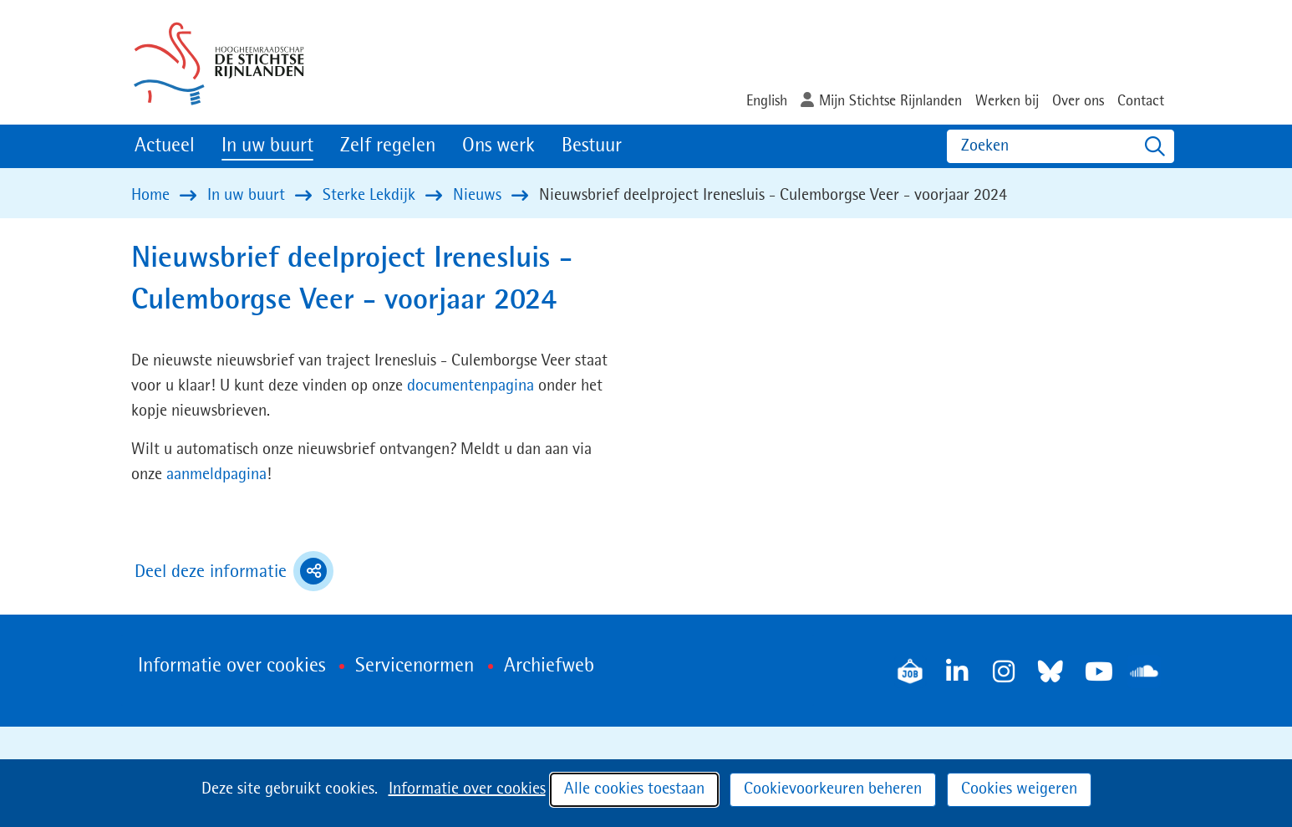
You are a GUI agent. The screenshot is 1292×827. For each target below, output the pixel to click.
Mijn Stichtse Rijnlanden (890, 101)
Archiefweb (549, 666)
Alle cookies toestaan (634, 789)
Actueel (165, 146)
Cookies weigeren (1019, 789)
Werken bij (1007, 101)
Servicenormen (414, 666)
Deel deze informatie (234, 571)
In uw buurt (267, 146)
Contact (1140, 101)
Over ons (1078, 101)
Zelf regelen (387, 146)
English (766, 101)
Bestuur (592, 146)
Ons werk (498, 146)
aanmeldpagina (216, 475)
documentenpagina (472, 386)
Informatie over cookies (467, 789)
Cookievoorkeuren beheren (833, 789)
